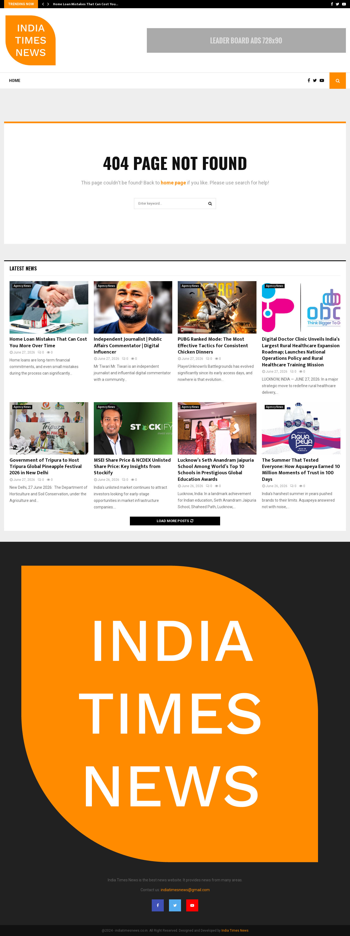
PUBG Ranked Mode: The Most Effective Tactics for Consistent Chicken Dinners (213, 345)
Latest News (23, 268)
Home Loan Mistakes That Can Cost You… (85, 4)
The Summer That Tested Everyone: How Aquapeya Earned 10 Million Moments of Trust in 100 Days (301, 470)
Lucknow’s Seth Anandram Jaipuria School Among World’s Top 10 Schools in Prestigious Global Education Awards (216, 470)
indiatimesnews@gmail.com (185, 890)
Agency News (22, 285)
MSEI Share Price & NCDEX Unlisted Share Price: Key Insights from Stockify (132, 466)
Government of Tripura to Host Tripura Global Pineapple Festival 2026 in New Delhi (46, 466)
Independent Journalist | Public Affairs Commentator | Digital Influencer (128, 345)
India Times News (235, 930)
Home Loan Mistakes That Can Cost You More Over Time (48, 342)
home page (173, 183)
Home (14, 80)
